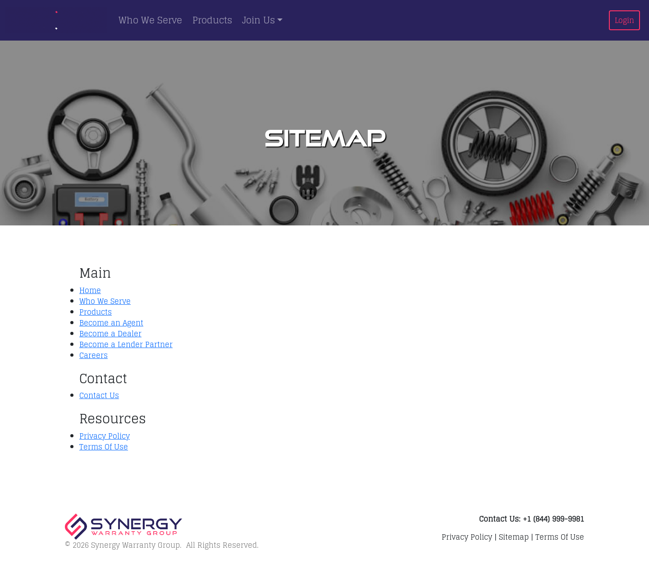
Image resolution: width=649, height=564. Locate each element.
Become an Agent (111, 322)
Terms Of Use (103, 446)
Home (90, 290)
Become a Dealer (110, 333)
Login (624, 20)
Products (212, 20)
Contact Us (99, 395)
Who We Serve (150, 20)
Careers (93, 355)
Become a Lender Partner (126, 344)
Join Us (258, 20)
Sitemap (514, 537)
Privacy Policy (104, 436)
